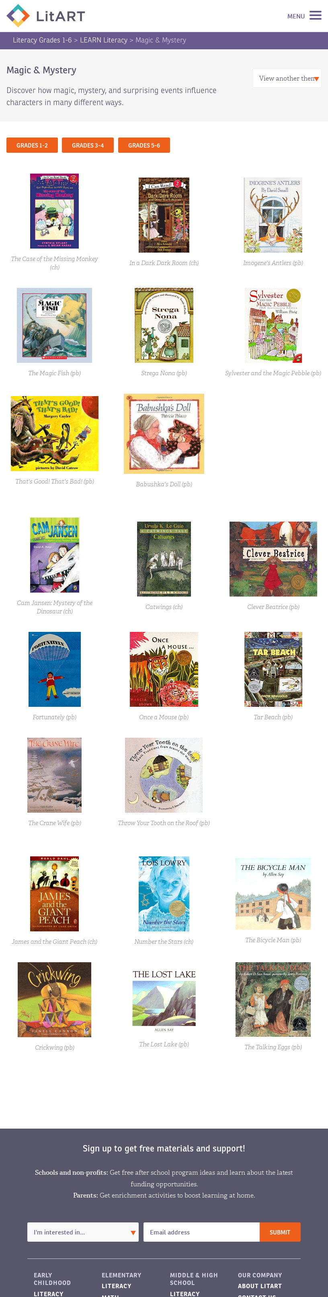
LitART (45, 15)
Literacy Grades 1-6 (42, 40)
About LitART (260, 1286)
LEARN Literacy (103, 40)
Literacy (116, 1286)
